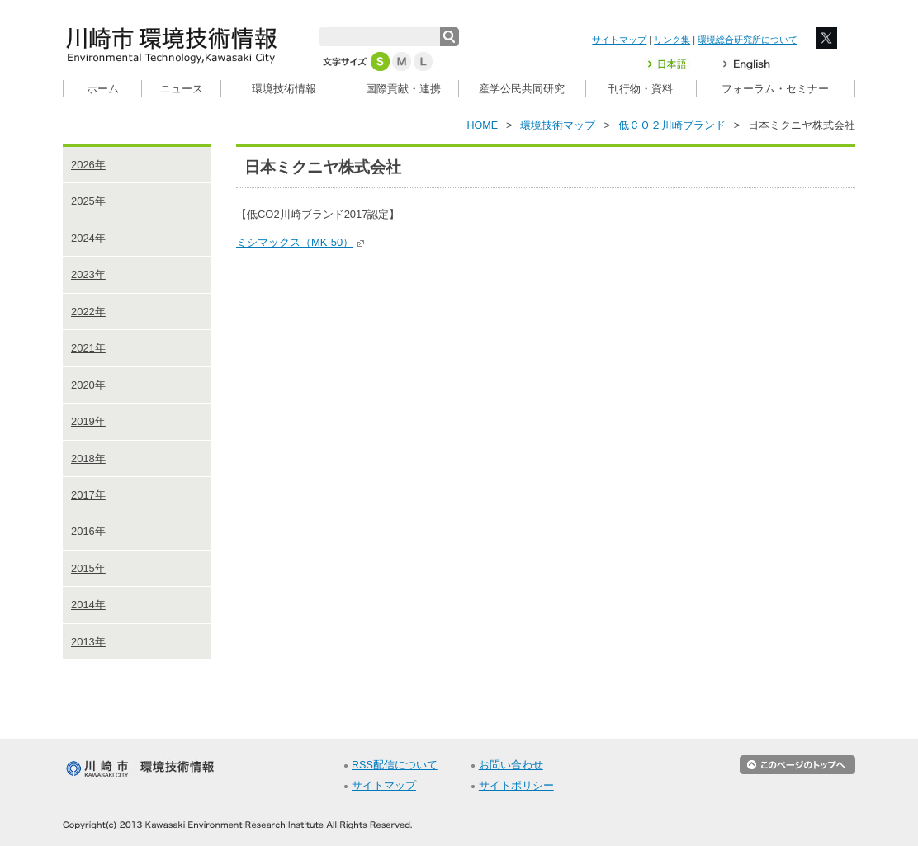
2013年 (88, 642)
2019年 (88, 421)
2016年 (88, 531)
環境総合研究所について (747, 40)
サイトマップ (619, 40)
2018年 (88, 458)
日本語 (677, 64)
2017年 (88, 495)
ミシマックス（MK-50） (301, 242)
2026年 (88, 164)
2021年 (88, 348)
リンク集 (672, 40)
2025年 (88, 201)
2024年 (88, 238)
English (747, 64)
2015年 (88, 568)
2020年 (88, 385)
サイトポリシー (516, 786)
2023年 (88, 274)
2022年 (88, 311)
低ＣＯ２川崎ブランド (672, 125)
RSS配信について (395, 765)
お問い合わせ (511, 765)
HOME (483, 125)
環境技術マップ (557, 125)
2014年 (88, 604)
